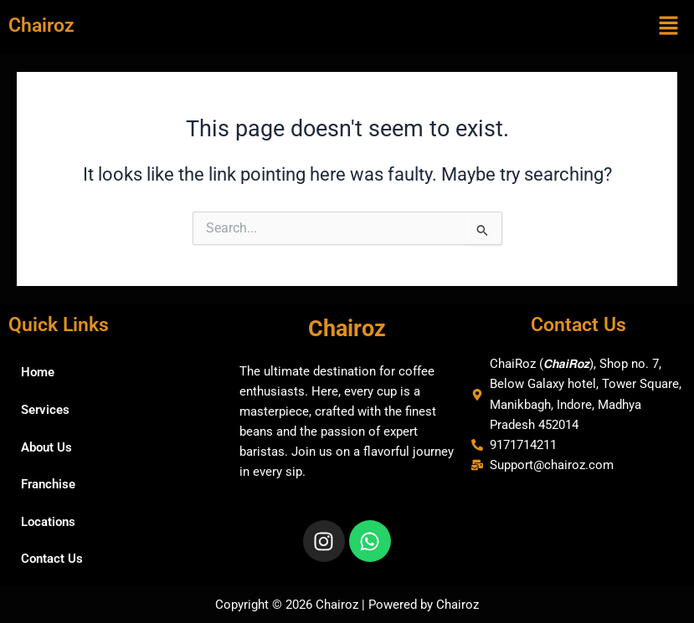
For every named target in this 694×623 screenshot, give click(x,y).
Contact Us (52, 558)
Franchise (48, 484)
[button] (669, 26)
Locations (48, 521)
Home (37, 372)
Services (45, 409)
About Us (46, 447)
